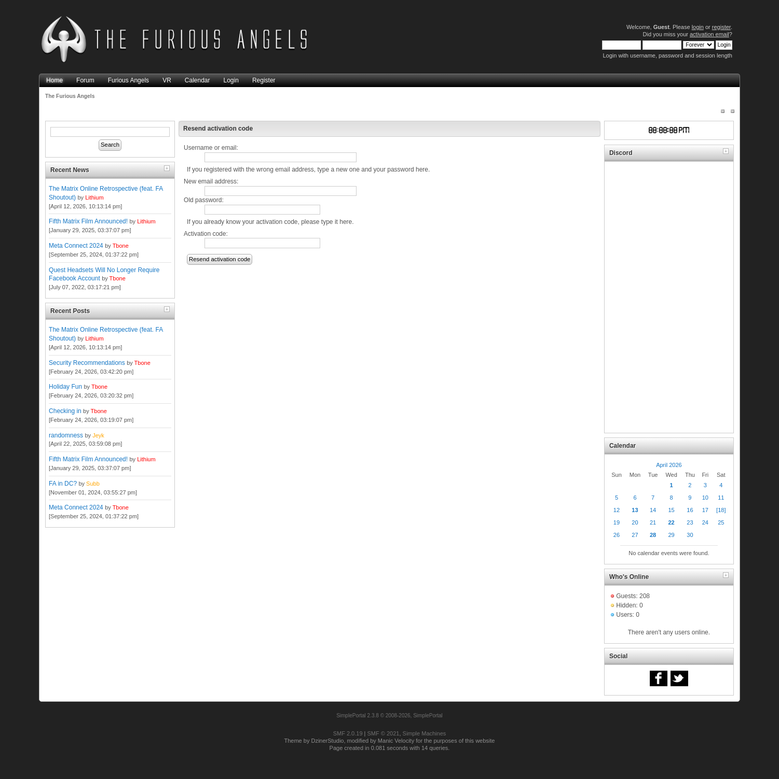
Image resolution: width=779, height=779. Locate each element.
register (721, 27)
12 (616, 510)
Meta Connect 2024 (76, 245)
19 (616, 522)
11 (721, 497)
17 (705, 510)
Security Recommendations (87, 362)
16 (690, 510)
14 (653, 510)
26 (616, 535)
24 (705, 522)
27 (635, 535)
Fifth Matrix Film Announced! (88, 221)
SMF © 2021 (383, 733)
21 (653, 522)
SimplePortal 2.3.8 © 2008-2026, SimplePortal (389, 715)
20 (635, 522)
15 (671, 510)
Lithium (94, 197)
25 (721, 522)
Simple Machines (424, 733)
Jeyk (98, 435)
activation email (709, 34)
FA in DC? (63, 483)
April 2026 (669, 465)
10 (705, 497)
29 (671, 535)
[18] (721, 510)
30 (690, 535)
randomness (66, 435)
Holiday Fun (65, 386)
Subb (93, 483)
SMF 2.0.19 (348, 733)
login (698, 27)
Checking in (65, 411)
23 (690, 522)
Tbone (121, 246)
